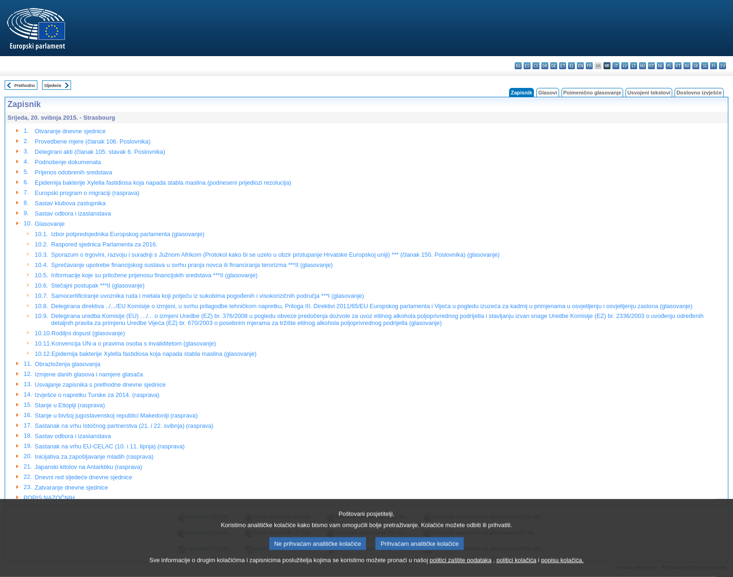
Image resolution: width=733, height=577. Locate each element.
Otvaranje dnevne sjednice (70, 131)
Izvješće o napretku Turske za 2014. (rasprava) (97, 394)
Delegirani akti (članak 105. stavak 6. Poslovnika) (100, 151)
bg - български (518, 65)
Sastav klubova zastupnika (70, 203)
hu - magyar (642, 65)
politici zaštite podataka (460, 569)
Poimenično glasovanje (592, 92)
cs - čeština (535, 65)
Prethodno (24, 85)
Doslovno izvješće (699, 92)
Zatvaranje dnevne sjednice (71, 487)
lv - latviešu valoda (624, 65)
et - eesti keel (562, 65)
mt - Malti (651, 65)
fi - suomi (713, 65)
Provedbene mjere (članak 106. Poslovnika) (93, 141)
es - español (527, 65)
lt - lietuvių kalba (633, 65)
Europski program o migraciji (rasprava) (87, 192)
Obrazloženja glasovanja (67, 364)
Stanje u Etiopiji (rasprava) (70, 405)
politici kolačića (516, 569)
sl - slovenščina (704, 65)
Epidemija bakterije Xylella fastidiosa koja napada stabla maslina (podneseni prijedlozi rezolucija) (163, 182)
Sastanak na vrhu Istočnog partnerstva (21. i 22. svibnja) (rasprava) (124, 425)
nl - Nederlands (660, 65)
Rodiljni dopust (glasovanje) (88, 333)
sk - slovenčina (695, 65)
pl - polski (669, 65)
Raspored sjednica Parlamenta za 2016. (104, 244)
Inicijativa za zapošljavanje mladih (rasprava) (94, 456)
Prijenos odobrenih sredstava (73, 172)
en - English (580, 65)
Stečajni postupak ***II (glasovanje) (97, 285)
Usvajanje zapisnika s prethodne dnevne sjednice (100, 384)
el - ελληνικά (571, 65)
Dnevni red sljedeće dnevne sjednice (83, 477)
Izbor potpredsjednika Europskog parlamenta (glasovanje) (127, 234)
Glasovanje (50, 223)
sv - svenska (722, 65)
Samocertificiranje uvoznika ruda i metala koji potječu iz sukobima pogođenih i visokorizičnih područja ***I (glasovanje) (207, 295)
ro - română (686, 65)
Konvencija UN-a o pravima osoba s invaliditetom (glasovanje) (133, 343)
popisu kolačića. (562, 569)
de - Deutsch (553, 65)
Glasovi (547, 92)
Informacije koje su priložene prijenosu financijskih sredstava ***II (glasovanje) (154, 275)
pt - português (678, 65)
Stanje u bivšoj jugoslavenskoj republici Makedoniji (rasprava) (116, 415)
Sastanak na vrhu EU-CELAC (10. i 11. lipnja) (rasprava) (110, 446)
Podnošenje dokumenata (68, 162)
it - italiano (615, 65)
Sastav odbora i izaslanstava (73, 213)
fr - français (589, 65)
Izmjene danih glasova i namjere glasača (89, 374)
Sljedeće (52, 85)
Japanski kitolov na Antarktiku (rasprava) (88, 466)
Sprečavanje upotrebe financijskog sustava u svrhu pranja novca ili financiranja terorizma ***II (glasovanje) (192, 264)
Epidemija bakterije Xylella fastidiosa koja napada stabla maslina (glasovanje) (154, 353)
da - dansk (544, 65)
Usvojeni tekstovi (648, 92)
